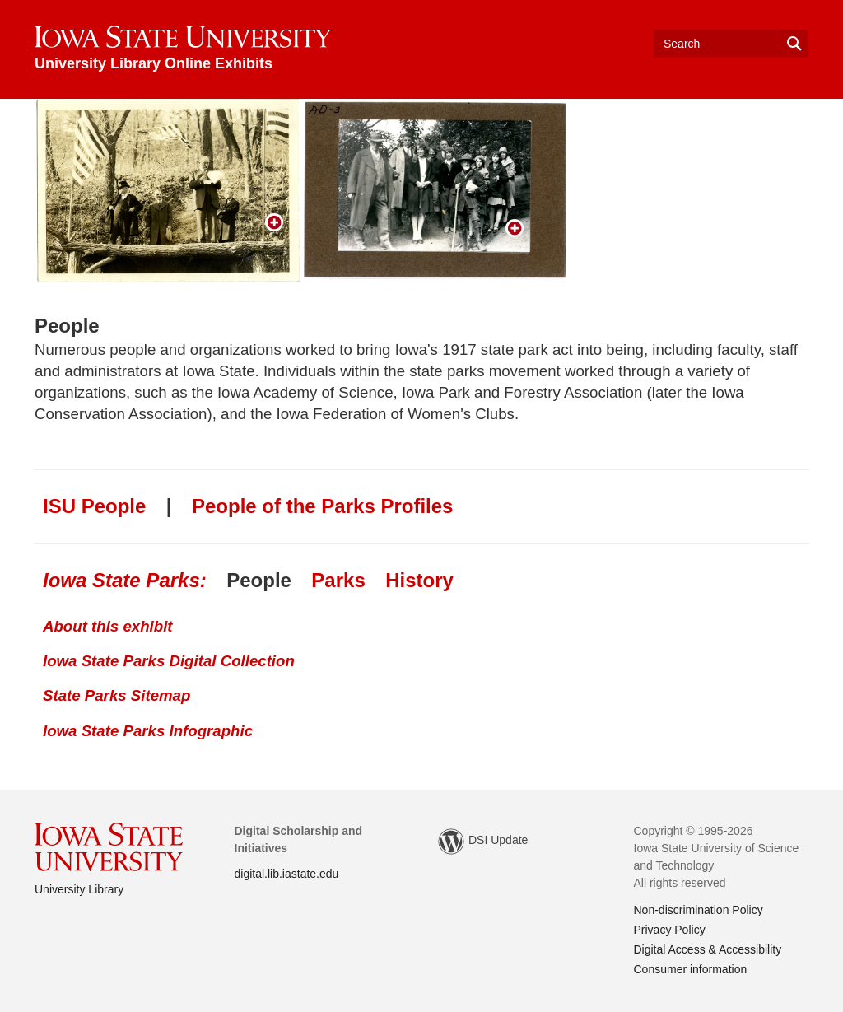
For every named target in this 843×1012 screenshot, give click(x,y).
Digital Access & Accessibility (708, 949)
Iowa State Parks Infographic (148, 730)
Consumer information (691, 969)
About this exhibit (108, 626)
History (419, 580)
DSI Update (483, 841)
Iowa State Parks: (125, 580)
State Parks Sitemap (116, 695)
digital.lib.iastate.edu (287, 873)
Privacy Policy (670, 929)
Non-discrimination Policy (698, 909)
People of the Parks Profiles (322, 506)
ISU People (94, 506)
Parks (338, 580)
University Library (79, 889)
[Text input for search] (731, 44)
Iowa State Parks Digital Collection (169, 660)
